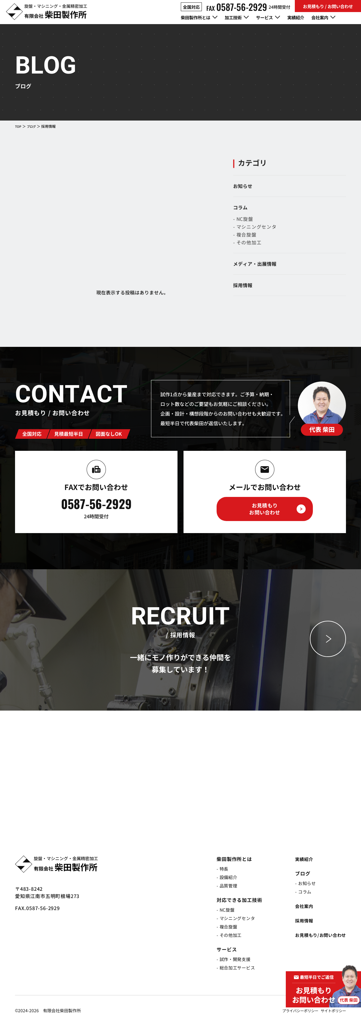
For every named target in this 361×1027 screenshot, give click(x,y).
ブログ (33, 126)
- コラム (297, 893)
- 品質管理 (221, 886)
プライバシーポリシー (293, 1012)
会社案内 (298, 907)
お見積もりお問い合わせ (265, 510)
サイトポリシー (331, 1012)
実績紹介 (306, 17)
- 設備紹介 (221, 878)
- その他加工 (224, 936)
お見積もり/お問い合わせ (317, 936)
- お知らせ (300, 884)
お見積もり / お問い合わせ (327, 6)
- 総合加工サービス (232, 968)
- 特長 (216, 870)
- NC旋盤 (220, 911)
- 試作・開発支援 (229, 960)
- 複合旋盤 (221, 927)
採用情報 (298, 921)
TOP (18, 126)
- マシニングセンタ (232, 919)
